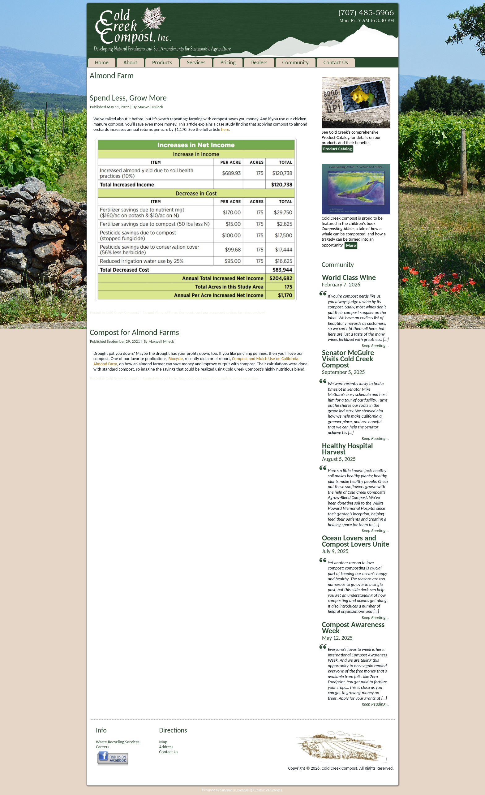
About (130, 62)
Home (102, 62)
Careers (102, 747)
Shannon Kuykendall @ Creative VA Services (251, 790)
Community (295, 62)
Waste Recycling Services (117, 742)
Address (166, 747)
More (351, 245)
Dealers (259, 62)
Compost (186, 312)
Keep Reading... (375, 345)
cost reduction (207, 378)
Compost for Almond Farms (134, 332)
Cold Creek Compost (122, 312)
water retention (245, 378)
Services (196, 62)
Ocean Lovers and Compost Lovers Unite (355, 540)
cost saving (227, 312)
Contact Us (336, 62)
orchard (259, 312)
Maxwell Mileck (150, 107)
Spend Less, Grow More (128, 98)
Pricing (227, 62)
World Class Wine (349, 277)
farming (244, 312)
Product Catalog (337, 149)
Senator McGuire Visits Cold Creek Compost (348, 358)
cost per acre (206, 312)
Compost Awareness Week (353, 627)
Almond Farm (166, 312)
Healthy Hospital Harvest (347, 448)
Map (163, 742)
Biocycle (176, 358)
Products (162, 62)
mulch (226, 378)
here (225, 129)
